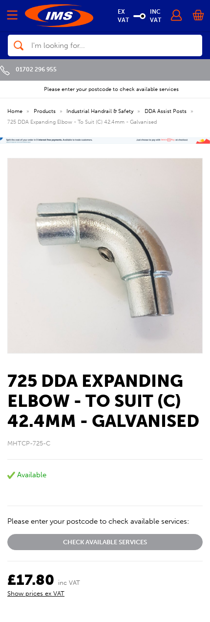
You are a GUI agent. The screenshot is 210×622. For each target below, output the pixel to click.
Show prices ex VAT (35, 593)
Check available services (105, 542)
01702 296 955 (28, 69)
